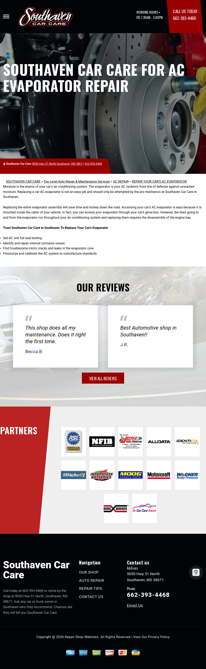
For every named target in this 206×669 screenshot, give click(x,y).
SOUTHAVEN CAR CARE (23, 181)
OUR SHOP (89, 572)
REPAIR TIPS (90, 588)
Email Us (135, 605)
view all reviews (103, 378)
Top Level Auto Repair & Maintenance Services (77, 181)
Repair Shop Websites (82, 637)
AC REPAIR (121, 181)
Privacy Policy (159, 637)
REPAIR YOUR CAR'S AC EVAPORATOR (159, 181)
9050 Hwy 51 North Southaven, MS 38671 (58, 163)
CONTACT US (91, 596)
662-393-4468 (184, 18)
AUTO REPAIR (91, 580)
